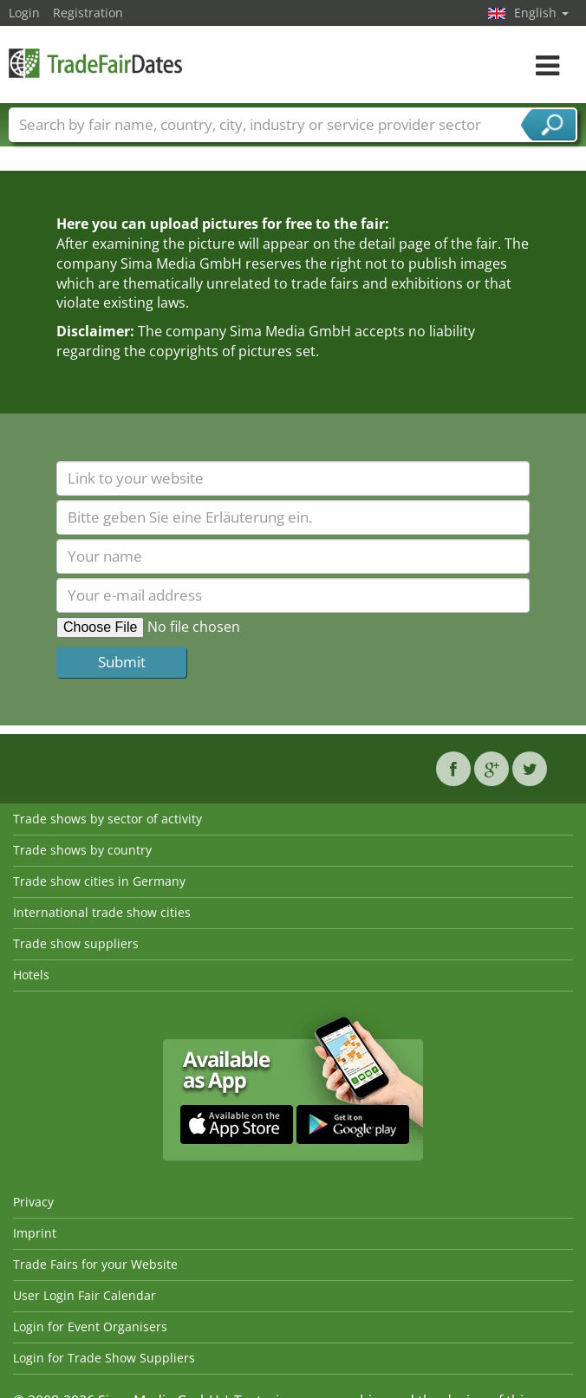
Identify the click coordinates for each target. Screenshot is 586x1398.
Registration (88, 12)
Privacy (33, 1201)
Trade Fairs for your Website (95, 1264)
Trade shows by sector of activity (107, 818)
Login (24, 12)
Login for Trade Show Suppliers (104, 1357)
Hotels (31, 974)
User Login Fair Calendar (84, 1295)
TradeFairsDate (95, 62)
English (541, 12)
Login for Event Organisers (90, 1326)
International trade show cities (102, 912)
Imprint (34, 1233)
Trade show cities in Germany (99, 881)
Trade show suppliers (76, 943)
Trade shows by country (82, 850)
